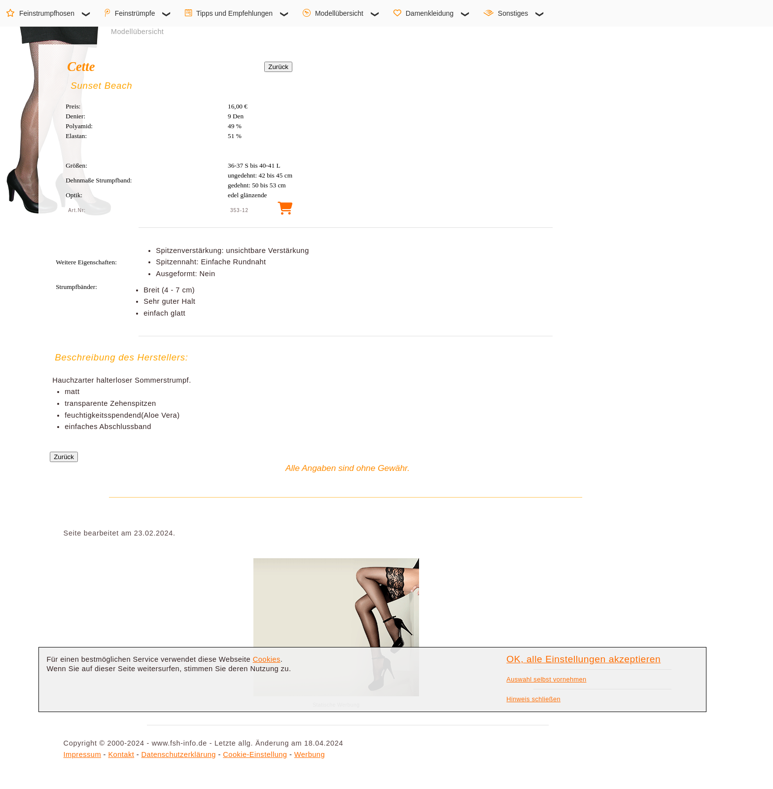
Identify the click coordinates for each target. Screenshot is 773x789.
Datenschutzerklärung (178, 754)
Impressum (82, 754)
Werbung (309, 754)
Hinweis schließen (533, 699)
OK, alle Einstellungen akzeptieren (583, 659)
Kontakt (121, 754)
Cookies (267, 659)
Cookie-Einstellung (255, 754)
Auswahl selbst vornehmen (546, 679)
